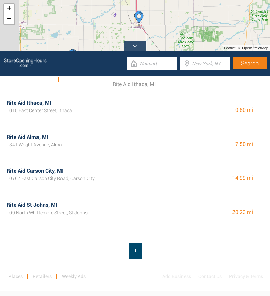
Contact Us (210, 276)
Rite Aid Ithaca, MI (29, 103)
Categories (74, 80)
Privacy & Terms (246, 276)
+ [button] (9, 9)
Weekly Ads (42, 80)
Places (15, 276)
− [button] (9, 19)
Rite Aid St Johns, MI (32, 205)
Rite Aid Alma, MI (27, 137)
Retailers (42, 276)
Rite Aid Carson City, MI (35, 171)
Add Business (176, 276)
